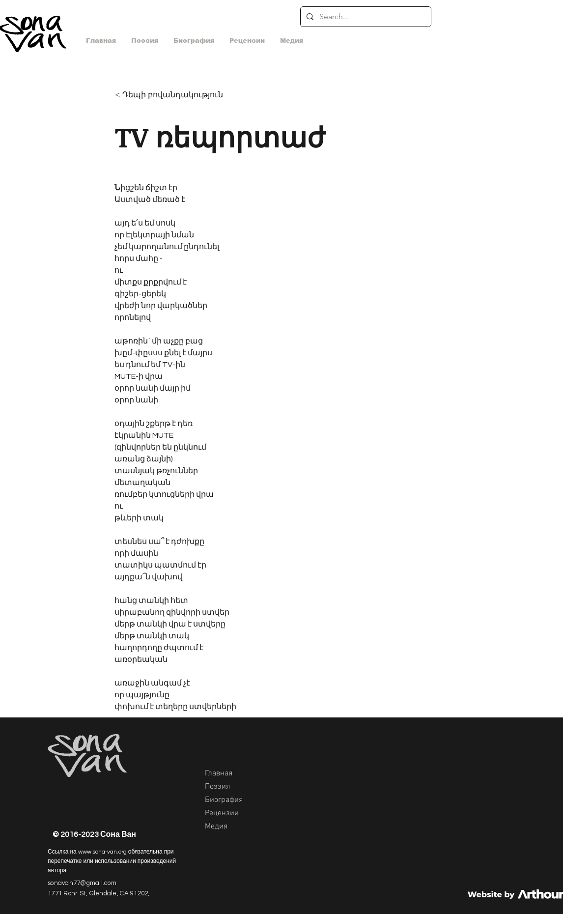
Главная (218, 773)
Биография (224, 800)
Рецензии (222, 813)
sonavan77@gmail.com (82, 883)
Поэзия (217, 787)
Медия (216, 826)
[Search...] (364, 17)
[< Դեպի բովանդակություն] (171, 95)
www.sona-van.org (102, 852)
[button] (291, 40)
